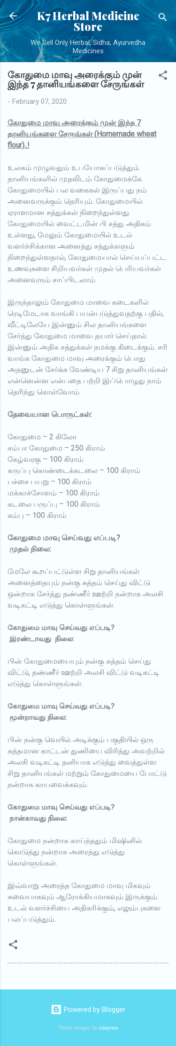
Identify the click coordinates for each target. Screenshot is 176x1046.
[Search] (162, 19)
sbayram (108, 1028)
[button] (162, 77)
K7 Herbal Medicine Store (88, 21)
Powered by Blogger (88, 1009)
